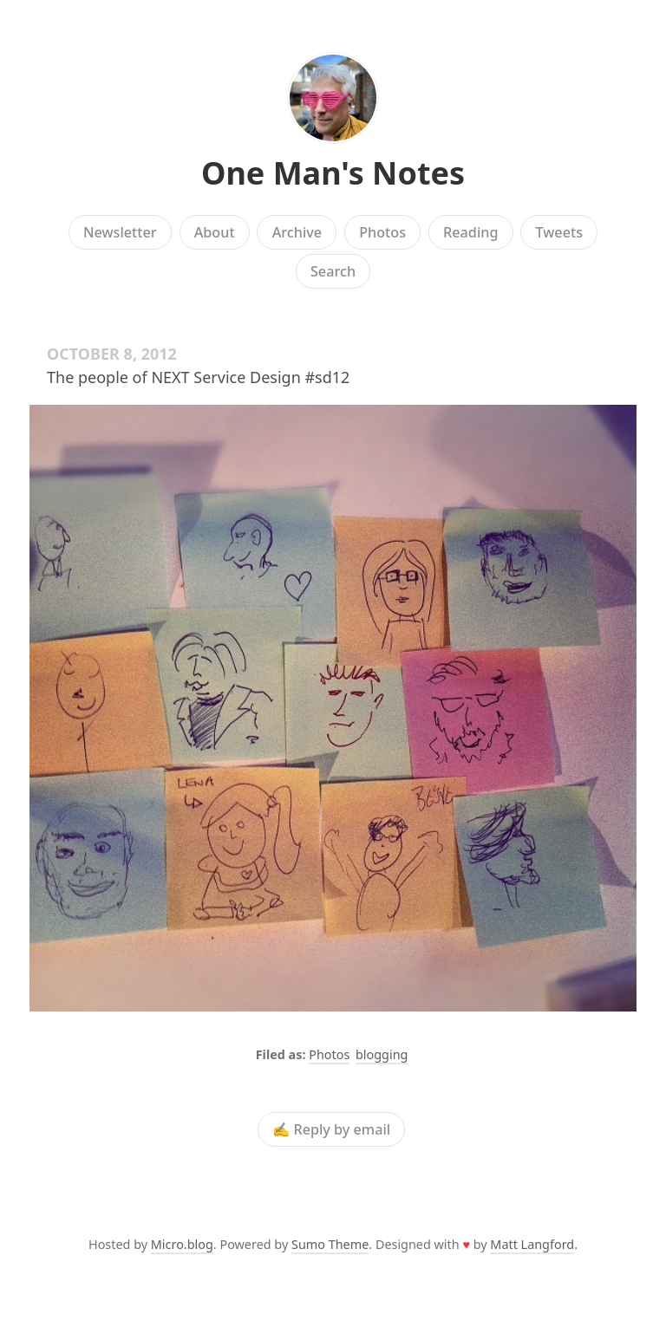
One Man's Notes (333, 173)
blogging (382, 1054)
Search (333, 271)
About (214, 232)
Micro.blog (182, 1244)
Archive (297, 232)
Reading (470, 232)
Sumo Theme (330, 1244)
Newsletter (120, 232)
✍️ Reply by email (331, 1129)
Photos (382, 232)
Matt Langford (532, 1244)
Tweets (560, 232)
